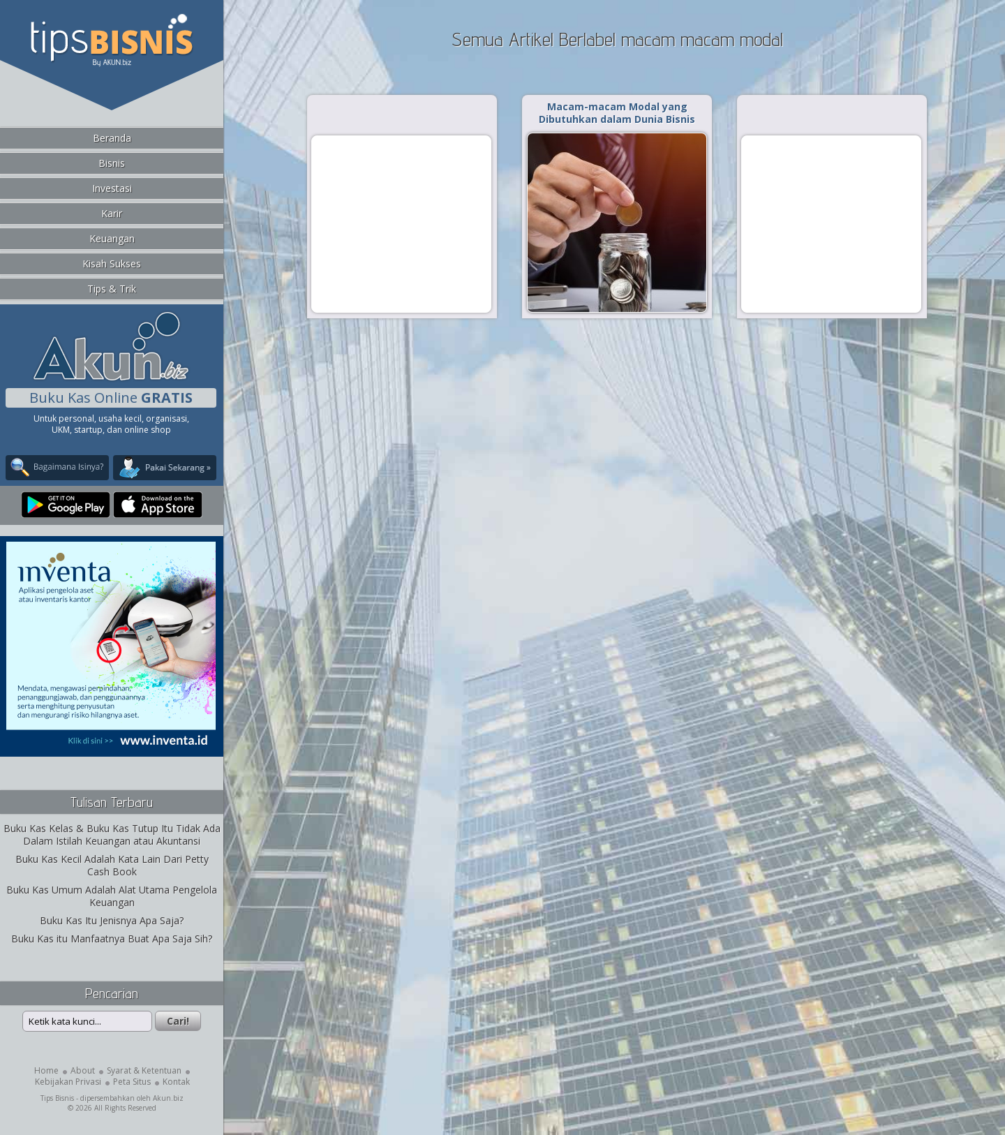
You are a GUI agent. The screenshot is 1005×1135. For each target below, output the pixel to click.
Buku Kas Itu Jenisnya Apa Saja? (112, 920)
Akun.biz (168, 1098)
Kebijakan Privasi (68, 1082)
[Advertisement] (401, 223)
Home (46, 1070)
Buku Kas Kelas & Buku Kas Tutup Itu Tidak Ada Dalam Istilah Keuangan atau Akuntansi (112, 834)
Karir (111, 213)
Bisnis (111, 163)
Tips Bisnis (57, 1098)
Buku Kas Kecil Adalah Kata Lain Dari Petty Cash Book (112, 865)
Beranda (112, 137)
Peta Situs (132, 1082)
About (82, 1070)
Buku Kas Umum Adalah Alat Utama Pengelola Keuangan (111, 896)
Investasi (112, 188)
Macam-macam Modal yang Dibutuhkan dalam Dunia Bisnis (617, 113)
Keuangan (112, 238)
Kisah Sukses (111, 263)
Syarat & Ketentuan (144, 1070)
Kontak (176, 1082)
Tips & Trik (111, 288)
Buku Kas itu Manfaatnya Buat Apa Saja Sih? (111, 938)
